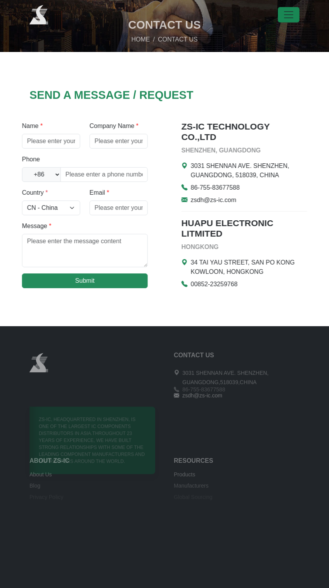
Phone (16, 159)
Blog (34, 488)
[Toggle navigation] (289, 14)
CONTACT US (194, 358)
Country (20, 192)
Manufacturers (191, 488)
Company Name (99, 126)
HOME (141, 31)
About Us (40, 477)
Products (184, 477)
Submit (70, 280)
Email (85, 192)
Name (17, 126)
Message (22, 226)
